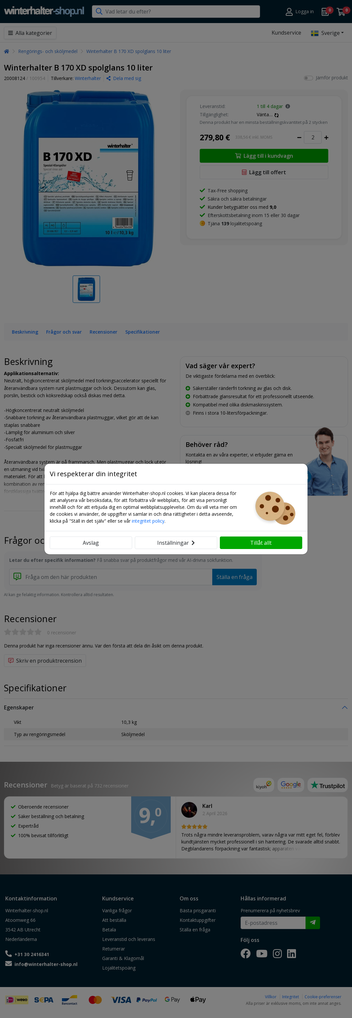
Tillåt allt (261, 542)
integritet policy (148, 521)
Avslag (91, 542)
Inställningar (176, 542)
